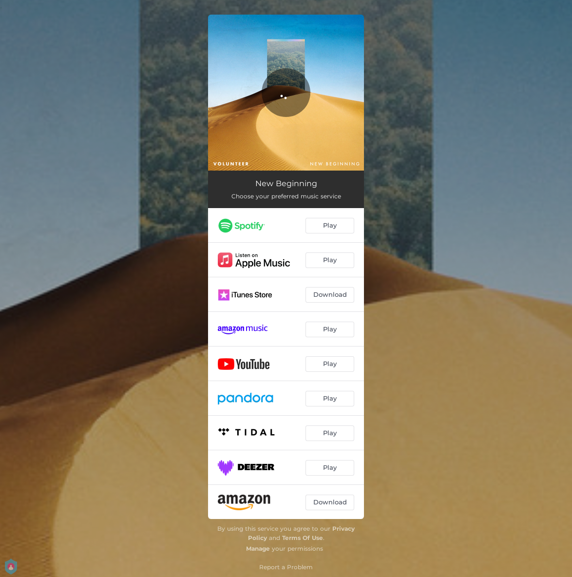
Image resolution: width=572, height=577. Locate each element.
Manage (258, 548)
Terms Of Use (302, 537)
